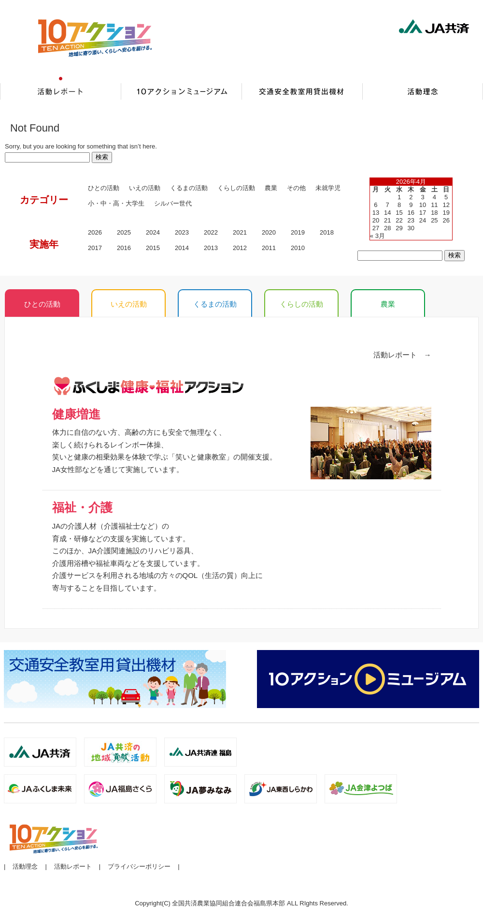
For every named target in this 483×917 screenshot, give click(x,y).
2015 (153, 247)
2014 (182, 247)
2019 (298, 232)
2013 (211, 247)
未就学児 (328, 188)
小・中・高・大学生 (116, 203)
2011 (269, 247)
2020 (269, 232)
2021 (240, 232)
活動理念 (25, 866)
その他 (296, 188)
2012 (240, 247)
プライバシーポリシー (139, 866)
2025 (124, 232)
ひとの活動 (103, 188)
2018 (327, 232)
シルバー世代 (173, 203)
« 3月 (377, 235)
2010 (298, 247)
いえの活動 (144, 188)
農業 (388, 304)
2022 (211, 232)
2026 (95, 232)
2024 (153, 232)
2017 (95, 247)
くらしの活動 (236, 188)
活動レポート (73, 866)
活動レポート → (402, 355)
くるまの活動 (189, 188)
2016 (124, 247)
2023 (182, 232)
